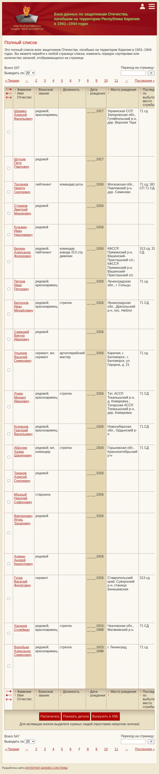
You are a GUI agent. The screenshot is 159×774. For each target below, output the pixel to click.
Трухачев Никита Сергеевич (22, 188)
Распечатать (49, 716)
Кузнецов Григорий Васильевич (23, 430)
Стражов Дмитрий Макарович (22, 209)
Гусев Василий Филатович (22, 581)
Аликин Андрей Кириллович (23, 560)
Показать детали (76, 716)
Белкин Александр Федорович (22, 252)
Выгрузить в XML (105, 716)
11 (116, 80)
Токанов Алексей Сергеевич (22, 477)
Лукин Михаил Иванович (21, 397)
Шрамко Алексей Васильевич (23, 114)
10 (106, 80)
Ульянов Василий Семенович (22, 356)
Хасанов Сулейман (22, 627)
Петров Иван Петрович (21, 285)
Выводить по (14, 73)
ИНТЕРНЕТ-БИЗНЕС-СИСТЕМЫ (46, 767)
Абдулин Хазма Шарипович (23, 451)
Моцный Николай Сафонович (23, 498)
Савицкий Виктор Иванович (21, 335)
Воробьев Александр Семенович (22, 651)
